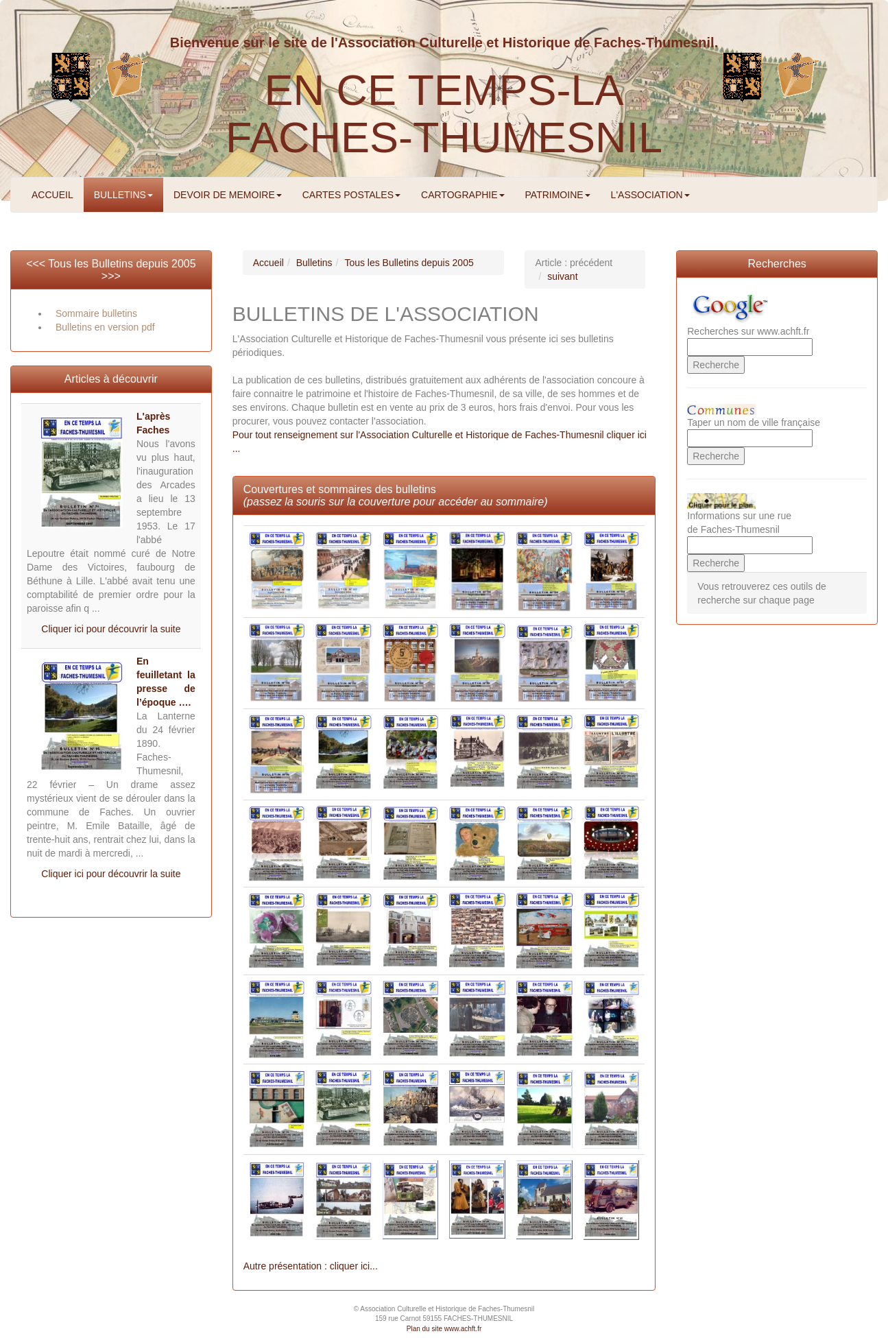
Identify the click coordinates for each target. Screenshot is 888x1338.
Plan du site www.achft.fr (444, 1329)
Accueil (268, 262)
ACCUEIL (52, 194)
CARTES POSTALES (351, 194)
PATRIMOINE (557, 194)
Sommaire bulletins (96, 313)
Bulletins (314, 262)
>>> (111, 276)
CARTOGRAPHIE (463, 194)
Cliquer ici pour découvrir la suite (110, 628)
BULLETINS (123, 194)
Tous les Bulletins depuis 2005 (121, 264)
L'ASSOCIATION (650, 194)
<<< (37, 264)
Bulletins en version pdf (105, 327)
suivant (562, 276)
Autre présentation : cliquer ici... (310, 1266)
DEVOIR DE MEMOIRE (227, 194)
